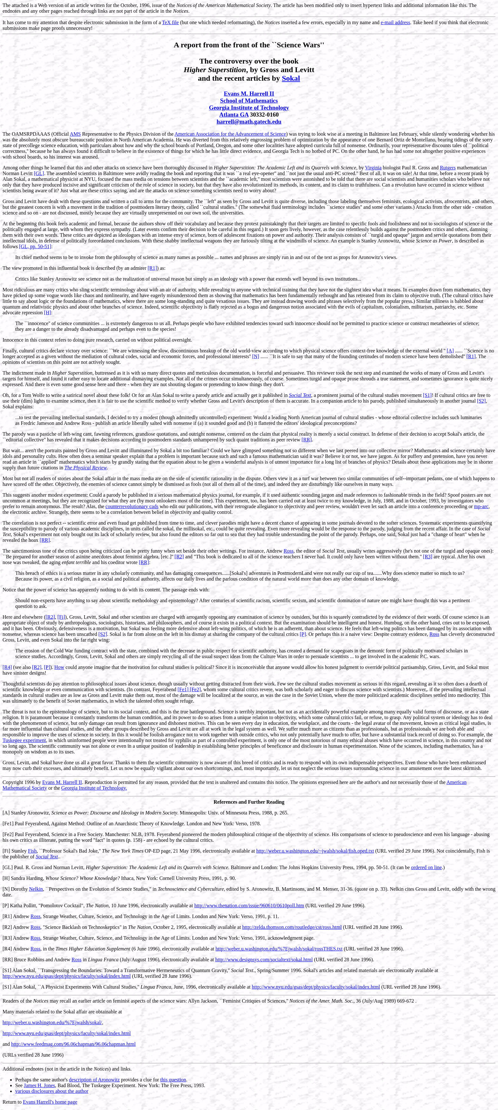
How (59, 667)
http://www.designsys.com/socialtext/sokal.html (264, 959)
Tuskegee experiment (24, 740)
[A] (450, 350)
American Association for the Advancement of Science (230, 134)
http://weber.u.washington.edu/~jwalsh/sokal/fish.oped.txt (315, 851)
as (162, 268)
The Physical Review (85, 467)
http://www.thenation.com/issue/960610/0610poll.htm (249, 905)
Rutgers (448, 167)
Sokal (291, 78)
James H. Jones (39, 1085)
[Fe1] (8, 823)
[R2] (179, 556)
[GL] (39, 173)
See (19, 1085)
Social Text (300, 395)
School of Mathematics (249, 100)
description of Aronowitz (94, 1079)
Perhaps (23, 1079)
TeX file (170, 22)
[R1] (152, 268)
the (101, 506)
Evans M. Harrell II (249, 93)
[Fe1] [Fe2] (189, 689)
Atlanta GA (233, 114)
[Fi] (61, 617)
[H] (47, 312)
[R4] (7, 667)
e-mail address (395, 22)
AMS (75, 134)
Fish (32, 851)
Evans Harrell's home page (50, 1102)
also (27, 667)
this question (173, 1079)
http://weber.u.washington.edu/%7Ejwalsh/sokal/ (52, 1022)
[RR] (306, 439)
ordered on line (426, 867)
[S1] (427, 395)
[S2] (481, 401)
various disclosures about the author (51, 1091)
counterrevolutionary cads (131, 506)
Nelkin (36, 889)
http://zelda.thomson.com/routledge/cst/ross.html (292, 927)
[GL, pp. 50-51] (35, 246)
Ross (288, 551)
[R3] (427, 556)
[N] (255, 356)
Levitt (304, 69)
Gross (269, 69)
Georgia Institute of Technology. (94, 788)
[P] (303, 634)
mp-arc (481, 506)
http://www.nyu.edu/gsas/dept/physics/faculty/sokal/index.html (67, 976)
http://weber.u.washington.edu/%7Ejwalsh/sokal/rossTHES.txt (279, 948)
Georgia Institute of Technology (249, 107)
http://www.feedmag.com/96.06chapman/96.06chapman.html (73, 1044)
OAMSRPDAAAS (31, 134)
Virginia (373, 167)
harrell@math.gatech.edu (249, 121)
